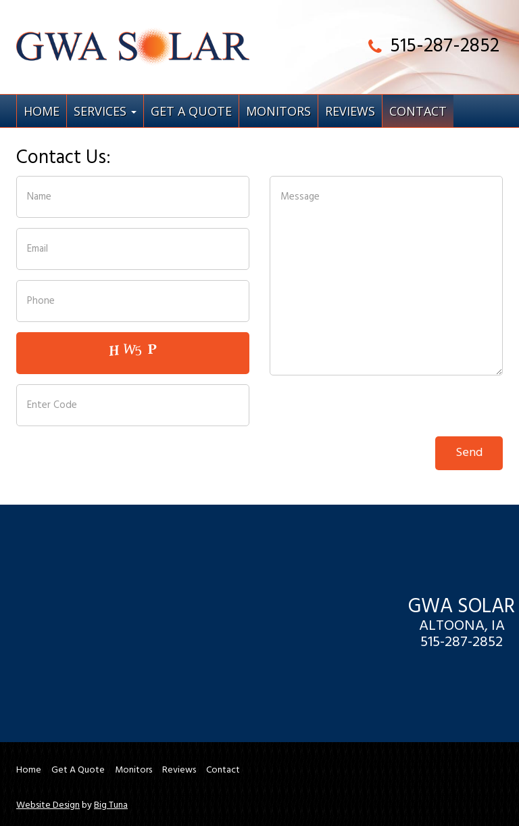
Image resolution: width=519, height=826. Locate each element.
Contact (418, 111)
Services (105, 111)
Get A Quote (191, 111)
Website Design (48, 805)
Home (41, 111)
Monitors (278, 111)
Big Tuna (111, 805)
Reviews (350, 111)
